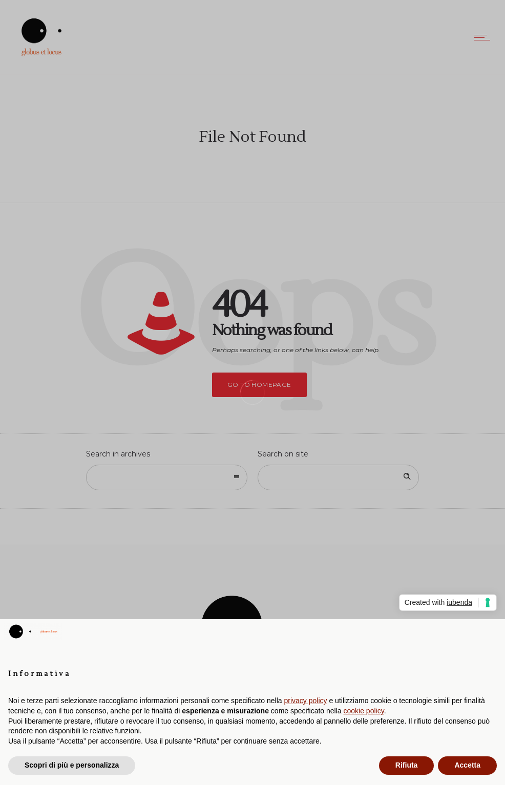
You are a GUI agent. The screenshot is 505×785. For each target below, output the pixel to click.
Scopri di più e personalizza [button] (72, 765)
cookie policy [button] (364, 711)
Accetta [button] (467, 765)
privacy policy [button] (305, 700)
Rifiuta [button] (406, 765)
